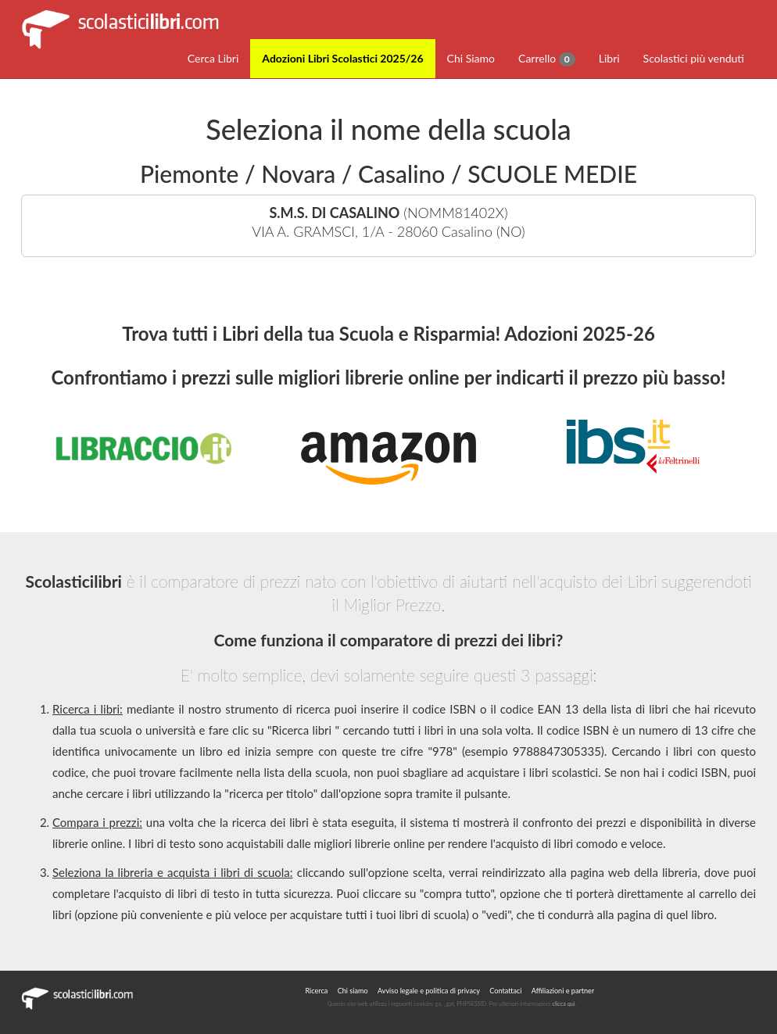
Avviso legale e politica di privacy (429, 990)
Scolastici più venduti (693, 58)
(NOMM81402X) (388, 222)
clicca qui (563, 1003)
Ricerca (316, 990)
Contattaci (505, 990)
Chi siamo (353, 990)
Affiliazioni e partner (563, 990)
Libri (609, 58)
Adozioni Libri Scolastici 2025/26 (342, 58)
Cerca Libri (213, 58)
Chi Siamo (471, 58)
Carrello (546, 59)
